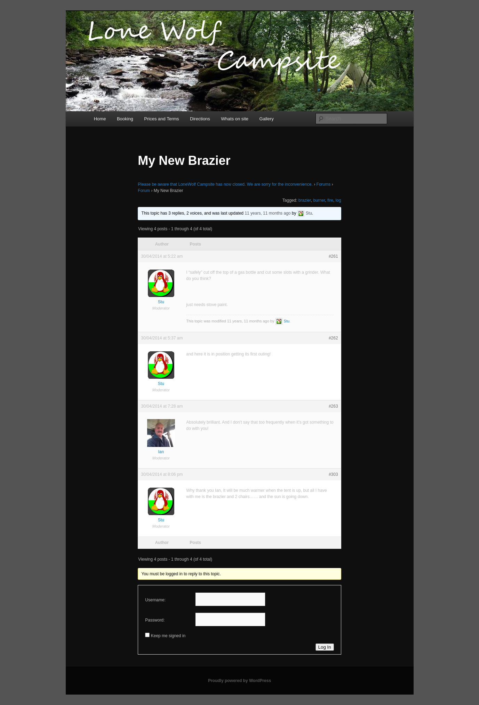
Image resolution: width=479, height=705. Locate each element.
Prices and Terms (161, 118)
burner (319, 200)
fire (330, 200)
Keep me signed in (168, 635)
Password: (155, 620)
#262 (333, 338)
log (338, 200)
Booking (125, 118)
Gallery (267, 118)
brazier (304, 200)
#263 (333, 406)
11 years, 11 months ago (267, 213)
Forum (144, 190)
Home (100, 118)
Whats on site (234, 118)
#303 (333, 474)
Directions (200, 118)
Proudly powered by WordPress (239, 680)
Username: (155, 600)
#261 (333, 256)
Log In (324, 647)
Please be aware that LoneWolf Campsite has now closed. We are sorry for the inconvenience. (225, 184)
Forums (324, 184)
